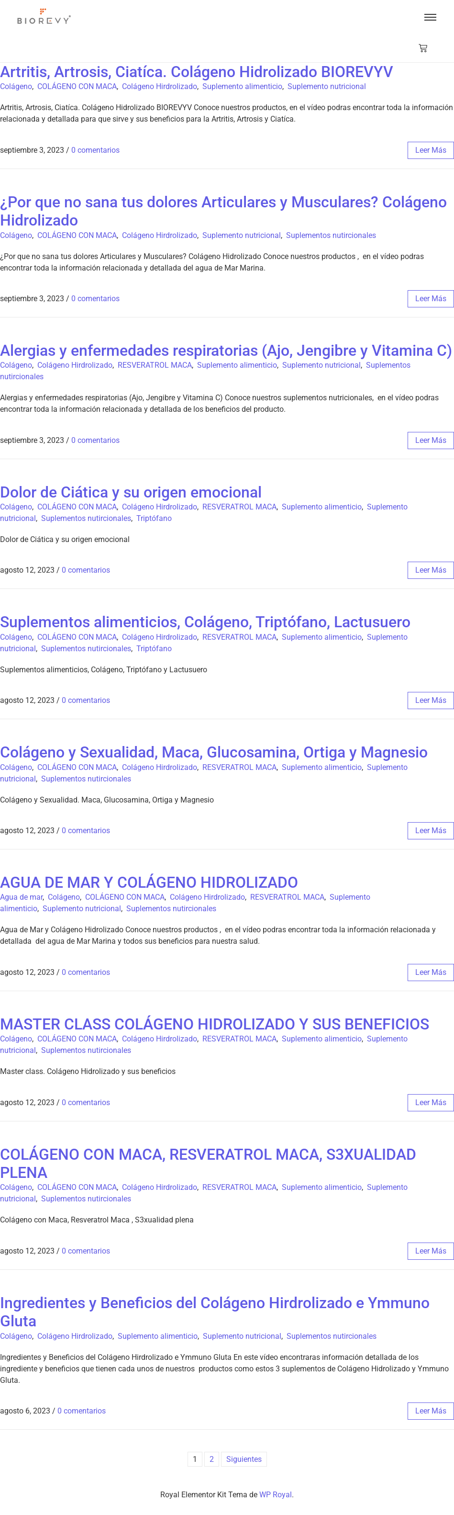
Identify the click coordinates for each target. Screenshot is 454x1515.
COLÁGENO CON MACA (77, 86)
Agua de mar (21, 897)
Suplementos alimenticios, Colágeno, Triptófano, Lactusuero (205, 622)
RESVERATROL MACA (155, 365)
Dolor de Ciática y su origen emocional (131, 492)
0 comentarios (95, 150)
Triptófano (154, 518)
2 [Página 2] (212, 1459)
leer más (430, 150)
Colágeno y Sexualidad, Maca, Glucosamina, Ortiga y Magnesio (214, 752)
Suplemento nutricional (327, 86)
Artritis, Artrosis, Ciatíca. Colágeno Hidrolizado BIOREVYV (196, 72)
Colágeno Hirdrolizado (159, 86)
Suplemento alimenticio (242, 86)
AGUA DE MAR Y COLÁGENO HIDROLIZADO (149, 882)
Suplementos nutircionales (331, 235)
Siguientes (244, 1459)
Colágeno (16, 86)
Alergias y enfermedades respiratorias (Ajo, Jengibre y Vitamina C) (226, 350)
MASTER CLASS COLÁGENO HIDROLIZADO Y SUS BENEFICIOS (214, 1024)
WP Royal (275, 1494)
